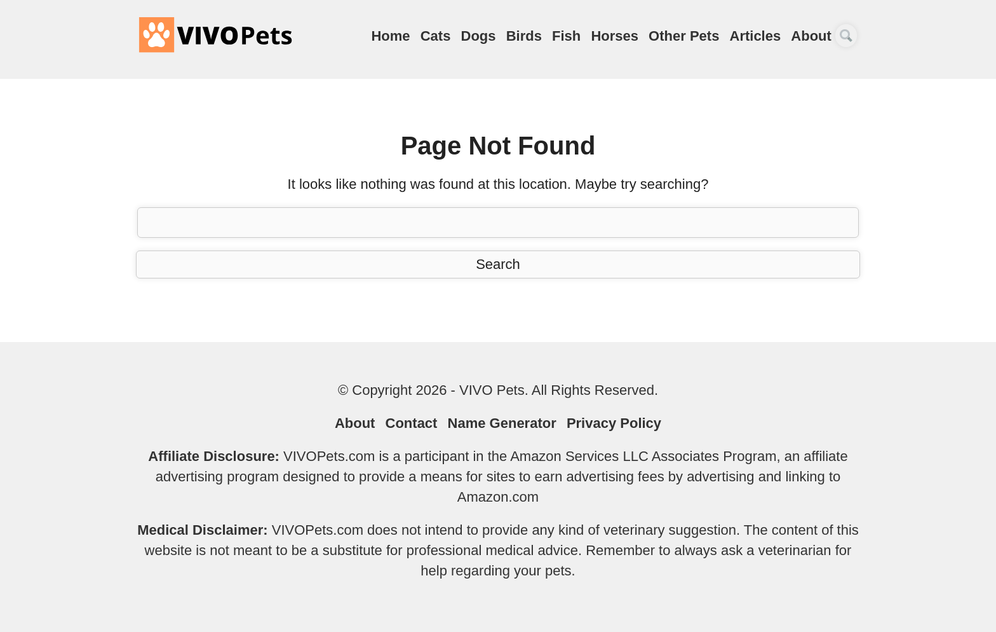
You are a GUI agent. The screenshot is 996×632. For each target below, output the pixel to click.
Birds (524, 36)
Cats (436, 36)
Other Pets (684, 36)
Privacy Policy (614, 423)
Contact (412, 423)
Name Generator (502, 423)
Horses (614, 36)
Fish (566, 36)
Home (390, 36)
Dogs (478, 36)
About (811, 36)
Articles (755, 36)
